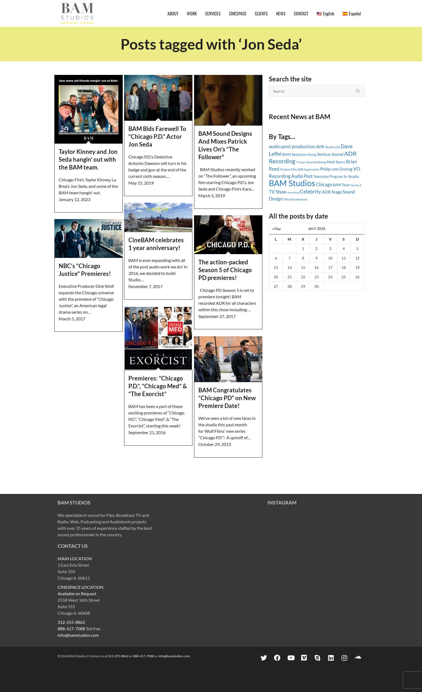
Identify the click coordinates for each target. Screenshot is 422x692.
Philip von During (336, 168)
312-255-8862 (71, 622)
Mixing (311, 155)
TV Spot (301, 162)
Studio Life (332, 147)
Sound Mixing (316, 162)
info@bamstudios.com (78, 635)
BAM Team (341, 185)
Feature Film (288, 169)
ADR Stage (332, 191)
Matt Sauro (336, 162)
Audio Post (301, 176)
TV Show (277, 192)
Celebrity (310, 192)
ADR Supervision (308, 169)
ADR (320, 146)
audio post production (292, 146)
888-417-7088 (71, 628)
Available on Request (77, 593)
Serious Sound (330, 154)
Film (286, 199)
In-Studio (351, 176)
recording (293, 192)
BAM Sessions (294, 154)
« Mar (276, 228)
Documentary (299, 199)
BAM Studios (292, 183)
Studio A (356, 185)
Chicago (324, 184)
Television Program (328, 176)
